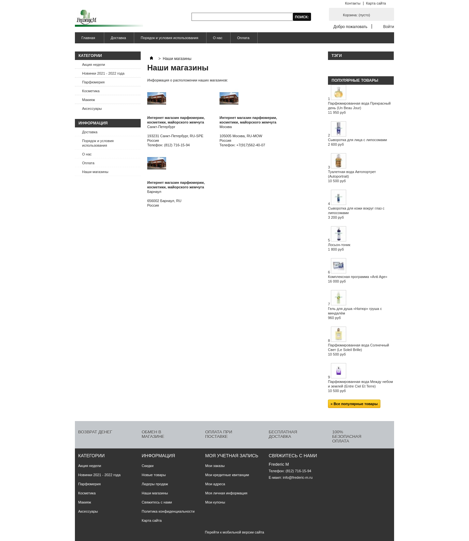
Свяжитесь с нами (157, 502)
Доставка (118, 38)
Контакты (353, 3)
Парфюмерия (93, 82)
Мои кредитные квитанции (227, 475)
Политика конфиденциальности (168, 511)
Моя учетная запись (231, 455)
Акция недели (93, 64)
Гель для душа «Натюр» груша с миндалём (355, 313)
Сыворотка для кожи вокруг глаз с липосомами (356, 212)
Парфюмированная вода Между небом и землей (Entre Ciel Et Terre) (360, 386)
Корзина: (356, 15)
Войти (388, 26)
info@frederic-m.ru (297, 477)
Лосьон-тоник (339, 247)
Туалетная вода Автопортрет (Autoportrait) (352, 176)
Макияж (88, 100)
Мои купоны (215, 502)
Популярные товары (355, 80)
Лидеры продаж (155, 484)
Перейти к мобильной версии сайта (234, 532)
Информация (92, 123)
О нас (217, 38)
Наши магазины (95, 172)
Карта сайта (376, 3)
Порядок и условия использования (169, 38)
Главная (87, 39)
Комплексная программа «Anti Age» (357, 279)
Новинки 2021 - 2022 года (103, 73)
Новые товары (154, 475)
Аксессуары (92, 108)
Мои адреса (215, 484)
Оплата (243, 38)
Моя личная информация (226, 493)
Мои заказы (215, 466)
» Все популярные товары (354, 404)
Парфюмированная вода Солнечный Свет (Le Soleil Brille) (358, 349)
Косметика (91, 91)
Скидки (147, 466)
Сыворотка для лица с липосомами (357, 142)
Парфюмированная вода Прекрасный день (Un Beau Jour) (359, 107)
